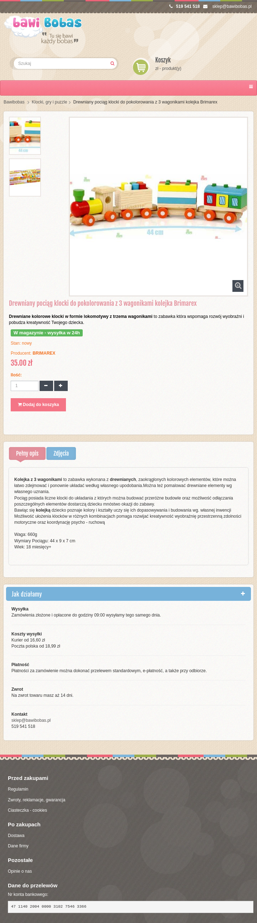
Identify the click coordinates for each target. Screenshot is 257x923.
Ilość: (16, 374)
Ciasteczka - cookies (27, 810)
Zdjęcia (61, 453)
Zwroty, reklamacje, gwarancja (36, 799)
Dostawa (16, 835)
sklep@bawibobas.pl (227, 6)
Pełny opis (27, 453)
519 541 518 (184, 6)
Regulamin (18, 789)
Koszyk (163, 60)
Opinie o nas (20, 871)
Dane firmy (18, 845)
